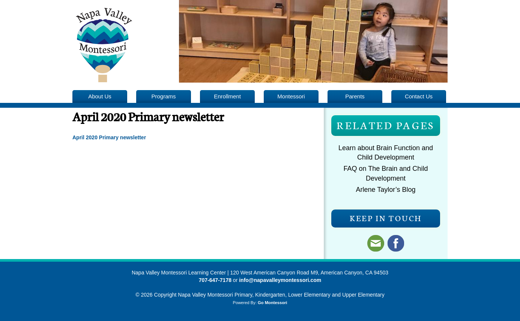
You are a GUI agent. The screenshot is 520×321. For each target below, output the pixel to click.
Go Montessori (272, 302)
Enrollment (227, 96)
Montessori (291, 96)
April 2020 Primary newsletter (109, 137)
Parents (355, 96)
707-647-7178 (215, 280)
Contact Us (419, 96)
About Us (99, 96)
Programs (164, 96)
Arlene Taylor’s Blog (385, 189)
